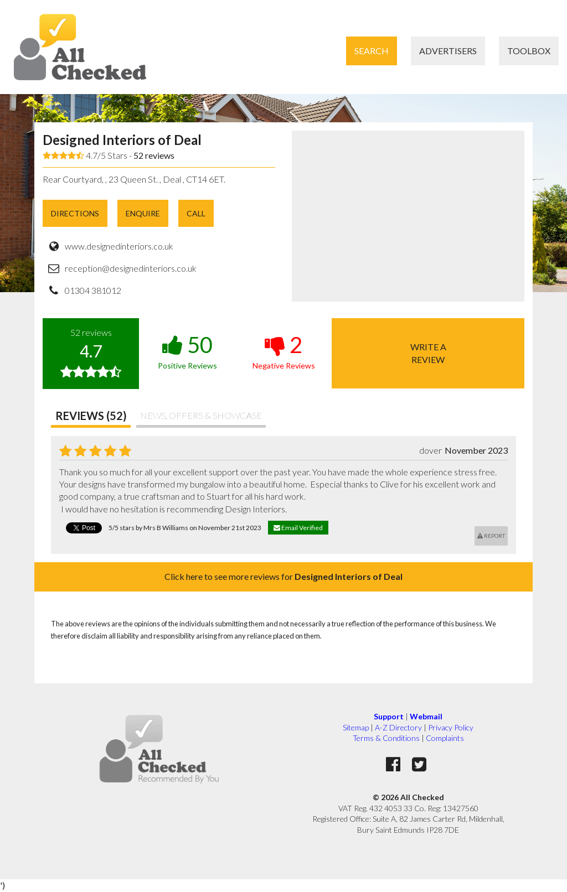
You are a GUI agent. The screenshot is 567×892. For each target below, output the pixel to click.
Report (491, 535)
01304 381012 (93, 290)
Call (196, 213)
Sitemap (356, 727)
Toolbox (528, 50)
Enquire (143, 213)
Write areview (428, 352)
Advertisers (448, 50)
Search (371, 50)
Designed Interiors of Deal (122, 140)
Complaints (445, 738)
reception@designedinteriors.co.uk (131, 268)
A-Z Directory (398, 727)
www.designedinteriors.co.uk (119, 246)
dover (430, 450)
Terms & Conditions (386, 738)
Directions (75, 213)
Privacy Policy (450, 727)
